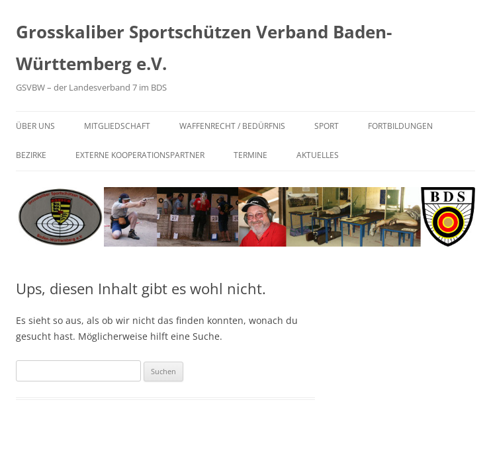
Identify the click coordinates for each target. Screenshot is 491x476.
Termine (250, 155)
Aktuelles (317, 155)
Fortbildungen (400, 126)
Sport (326, 126)
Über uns (35, 126)
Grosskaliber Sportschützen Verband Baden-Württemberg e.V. (204, 47)
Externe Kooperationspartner (139, 155)
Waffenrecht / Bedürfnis (232, 126)
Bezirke (31, 155)
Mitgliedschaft (117, 126)
